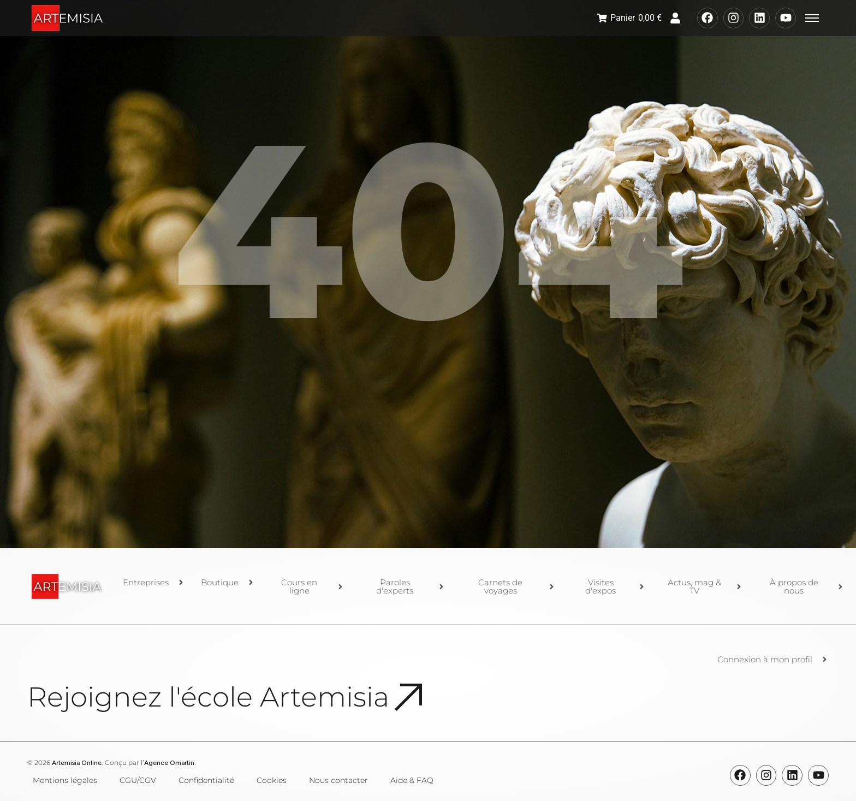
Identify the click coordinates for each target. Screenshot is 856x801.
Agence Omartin (169, 763)
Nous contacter (338, 780)
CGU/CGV (138, 780)
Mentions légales (65, 780)
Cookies (272, 780)
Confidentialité (206, 780)
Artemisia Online (77, 763)
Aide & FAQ (411, 780)
